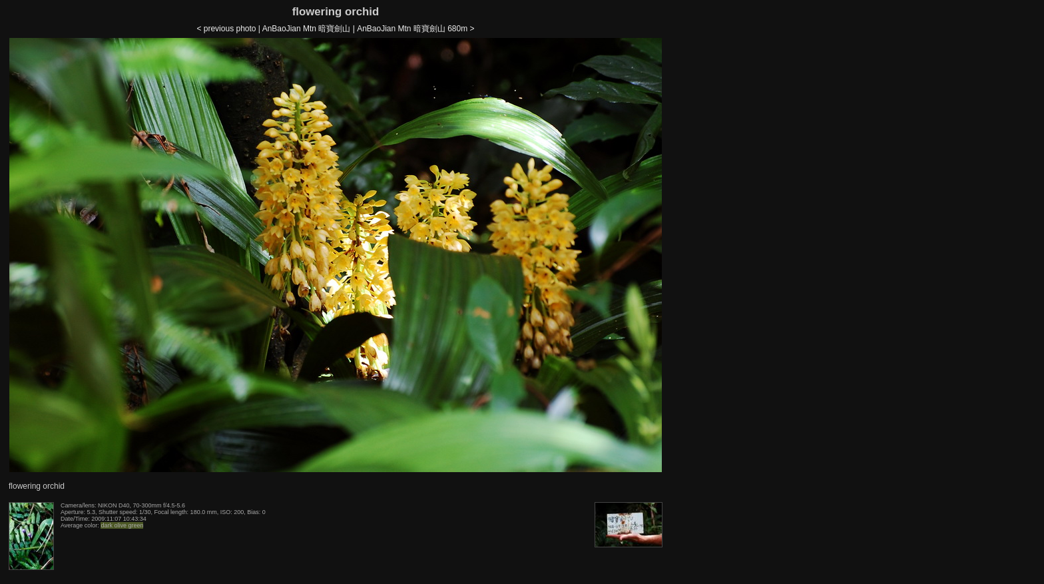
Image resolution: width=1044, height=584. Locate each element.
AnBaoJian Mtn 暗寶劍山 (306, 28)
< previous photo (226, 28)
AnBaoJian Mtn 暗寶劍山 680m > (415, 28)
